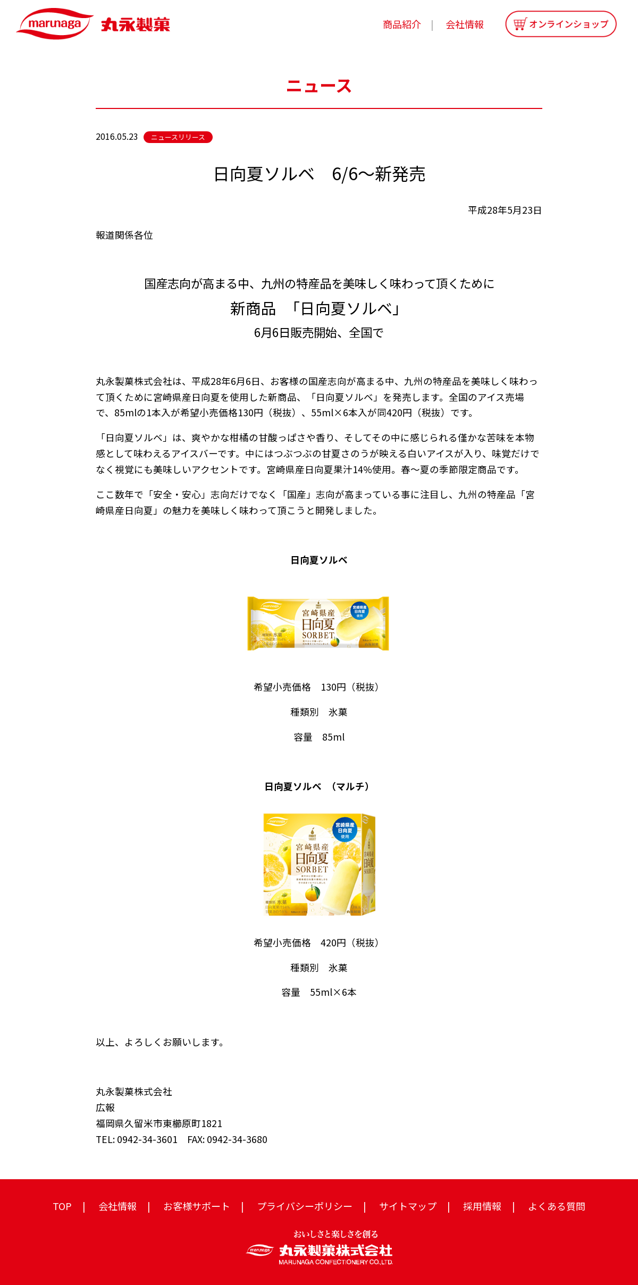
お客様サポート (196, 1206)
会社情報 (465, 24)
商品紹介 (402, 24)
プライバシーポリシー (304, 1206)
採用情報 (482, 1206)
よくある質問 (556, 1206)
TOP (62, 1206)
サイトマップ (407, 1206)
